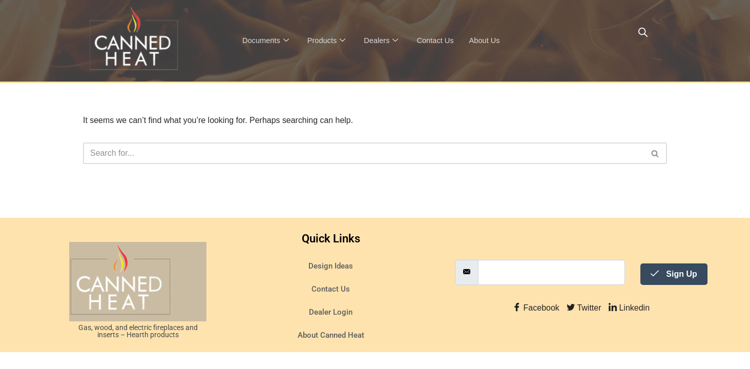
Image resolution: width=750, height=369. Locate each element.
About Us (489, 40)
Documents (266, 41)
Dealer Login (330, 329)
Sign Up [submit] (674, 290)
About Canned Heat (331, 352)
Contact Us (438, 40)
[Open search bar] (643, 32)
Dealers (383, 41)
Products (327, 41)
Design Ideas (330, 283)
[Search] (363, 153)
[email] (551, 288)
